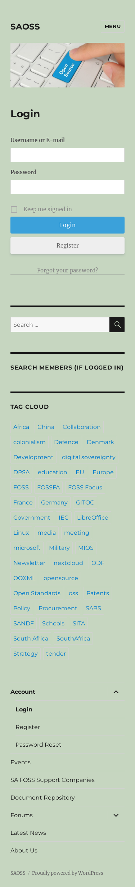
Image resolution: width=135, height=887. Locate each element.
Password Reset (38, 744)
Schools (53, 623)
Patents (97, 593)
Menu (113, 26)
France (23, 502)
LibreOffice (92, 517)
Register (68, 245)
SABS (93, 608)
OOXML (24, 578)
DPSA (21, 472)
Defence (66, 442)
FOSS (21, 487)
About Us (23, 850)
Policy (21, 608)
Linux (21, 532)
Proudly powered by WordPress (67, 873)
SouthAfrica (73, 638)
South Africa (30, 638)
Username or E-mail (37, 140)
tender (56, 653)
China (45, 427)
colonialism (29, 442)
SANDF (23, 623)
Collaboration (82, 427)
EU (80, 472)
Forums (21, 815)
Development (33, 457)
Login (23, 709)
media (46, 532)
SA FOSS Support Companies (52, 780)
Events (20, 762)
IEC (64, 517)
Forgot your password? (67, 270)
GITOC (85, 502)
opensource (61, 578)
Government (31, 517)
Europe (103, 472)
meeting (76, 532)
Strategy (25, 653)
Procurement (58, 608)
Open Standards (36, 593)
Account (22, 691)
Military (59, 547)
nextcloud (68, 563)
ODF (97, 563)
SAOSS (25, 27)
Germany (54, 502)
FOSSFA (48, 487)
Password (23, 172)
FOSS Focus (85, 487)
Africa (21, 427)
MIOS (86, 547)
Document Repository (42, 797)
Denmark (100, 442)
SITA (79, 623)
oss (73, 593)
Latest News (28, 832)
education (52, 472)
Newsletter (29, 563)
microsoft (27, 547)
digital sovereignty (89, 457)
